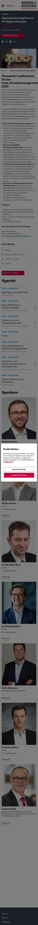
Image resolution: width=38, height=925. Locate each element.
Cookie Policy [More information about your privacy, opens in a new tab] (8, 462)
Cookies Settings (19, 469)
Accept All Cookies (19, 475)
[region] (19, 462)
